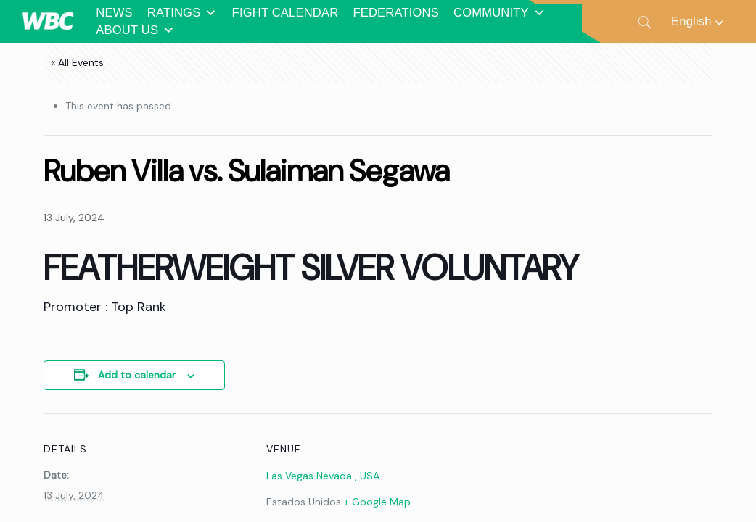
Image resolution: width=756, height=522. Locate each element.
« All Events (77, 62)
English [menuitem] (691, 21)
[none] (698, 21)
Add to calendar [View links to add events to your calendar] (137, 374)
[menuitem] (698, 21)
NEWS (114, 13)
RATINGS (182, 13)
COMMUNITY (499, 13)
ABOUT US (135, 30)
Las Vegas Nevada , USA (322, 475)
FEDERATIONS (396, 13)
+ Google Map (377, 501)
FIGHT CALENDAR (285, 13)
